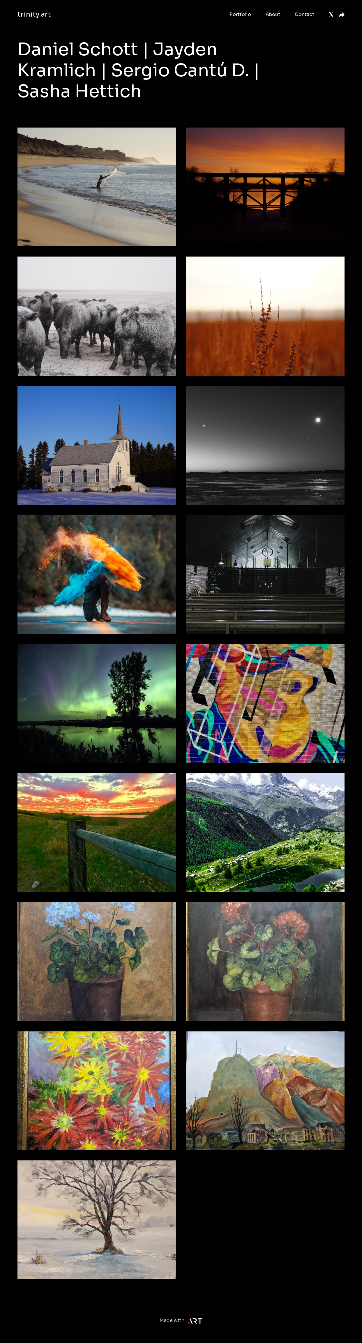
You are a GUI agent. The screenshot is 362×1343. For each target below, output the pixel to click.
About (273, 14)
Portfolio (240, 14)
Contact (304, 14)
